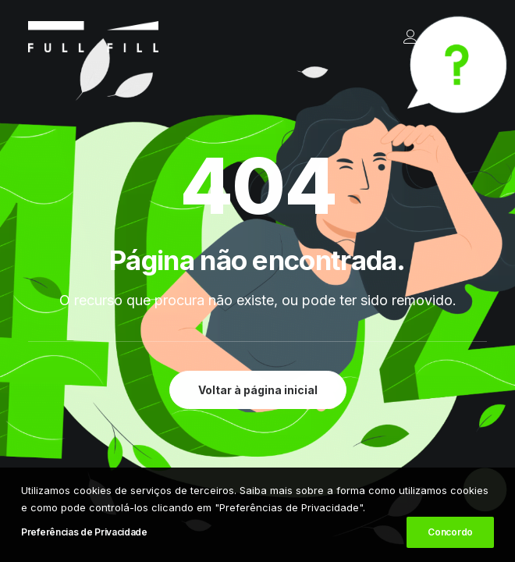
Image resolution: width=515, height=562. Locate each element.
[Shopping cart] (431, 37)
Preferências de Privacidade (84, 533)
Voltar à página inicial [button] (258, 390)
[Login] (403, 37)
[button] (479, 36)
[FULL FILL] (93, 36)
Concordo (450, 533)
